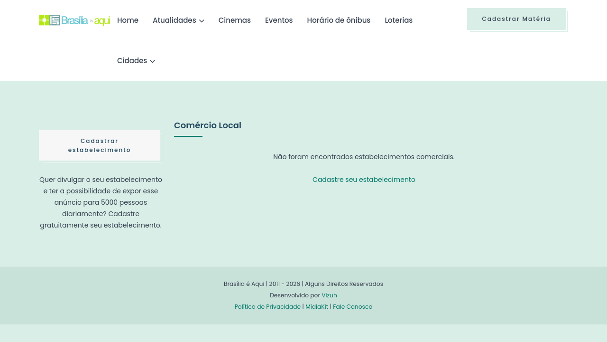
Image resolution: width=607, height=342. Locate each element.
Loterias (399, 20)
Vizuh (329, 295)
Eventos (279, 20)
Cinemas (235, 20)
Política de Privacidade (268, 307)
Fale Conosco (352, 307)
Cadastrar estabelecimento (99, 145)
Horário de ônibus (339, 20)
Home (127, 20)
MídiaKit (316, 307)
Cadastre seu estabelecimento (364, 179)
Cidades (132, 61)
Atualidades (174, 20)
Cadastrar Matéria (516, 19)
